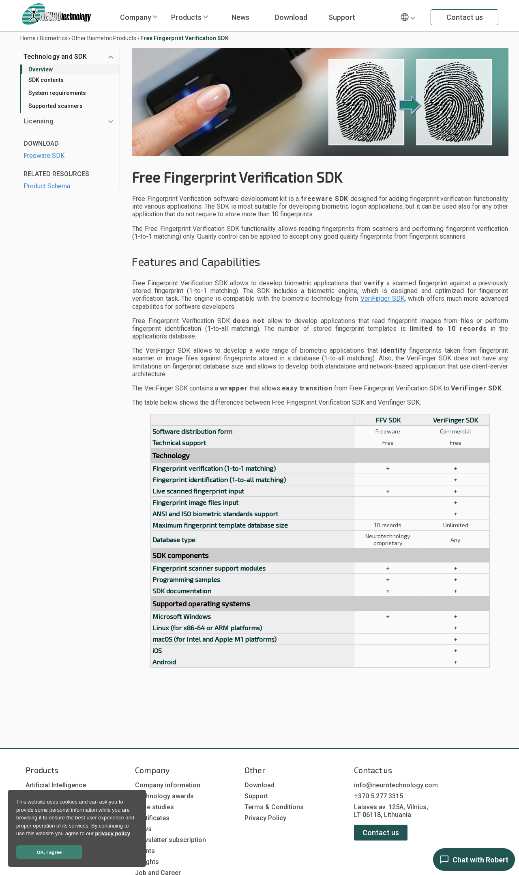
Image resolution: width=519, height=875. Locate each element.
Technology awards (164, 796)
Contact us (464, 17)
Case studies (154, 807)
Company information (167, 785)
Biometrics (53, 38)
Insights (147, 862)
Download (291, 17)
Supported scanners (55, 106)
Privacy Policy (265, 818)
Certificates (152, 818)
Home (28, 38)
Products (186, 17)
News (240, 17)
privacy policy (112, 833)
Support (341, 17)
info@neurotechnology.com (396, 785)
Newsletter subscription (170, 840)
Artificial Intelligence (56, 785)
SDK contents (46, 80)
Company (135, 17)
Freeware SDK (44, 155)
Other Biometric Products (103, 38)
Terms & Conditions (274, 807)
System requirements (57, 93)
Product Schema (47, 186)
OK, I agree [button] (49, 852)
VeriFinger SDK (382, 298)
